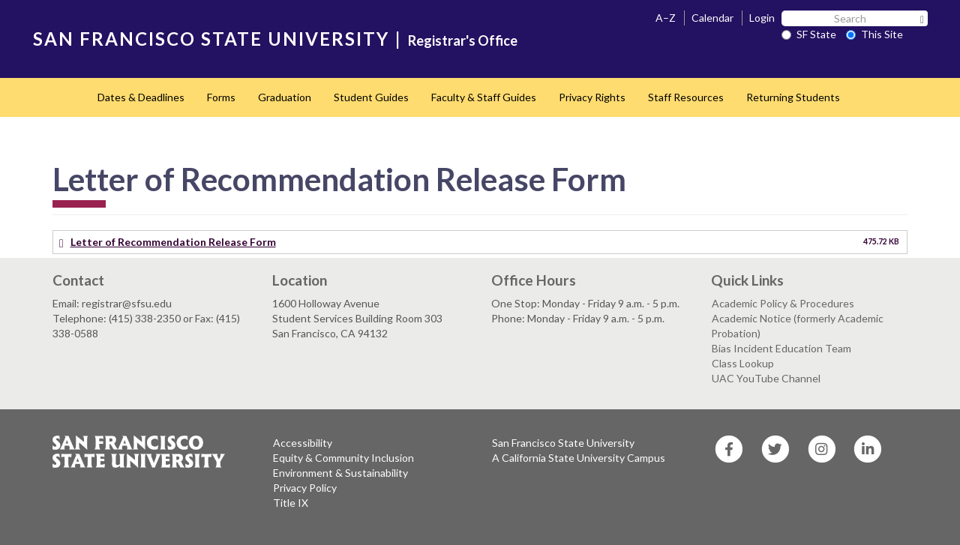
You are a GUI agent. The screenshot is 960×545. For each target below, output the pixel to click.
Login (762, 17)
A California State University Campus (578, 457)
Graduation (284, 97)
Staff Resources (686, 97)
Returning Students (793, 97)
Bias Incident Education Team (781, 348)
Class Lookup (743, 363)
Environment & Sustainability (340, 472)
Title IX (290, 502)
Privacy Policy (305, 487)
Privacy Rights (592, 97)
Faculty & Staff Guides (483, 97)
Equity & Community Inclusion (343, 457)
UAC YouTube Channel (766, 378)
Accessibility (302, 442)
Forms (221, 97)
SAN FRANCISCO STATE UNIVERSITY (211, 38)
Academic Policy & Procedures (783, 303)
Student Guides (371, 97)
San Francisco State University (563, 442)
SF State (809, 34)
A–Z (666, 17)
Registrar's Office (463, 40)
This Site (874, 34)
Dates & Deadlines (141, 97)
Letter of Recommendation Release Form (173, 241)
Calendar (713, 17)
